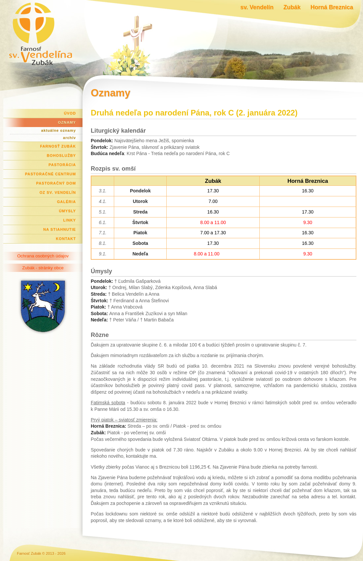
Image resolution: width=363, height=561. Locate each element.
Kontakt (66, 239)
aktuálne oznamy (58, 130)
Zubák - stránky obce (42, 267)
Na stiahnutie (59, 229)
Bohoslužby (61, 155)
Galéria (66, 202)
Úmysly (67, 211)
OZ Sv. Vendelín (58, 192)
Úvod (70, 113)
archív (69, 138)
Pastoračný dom (56, 183)
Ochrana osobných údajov (43, 255)
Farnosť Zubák (58, 146)
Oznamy (67, 122)
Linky (69, 220)
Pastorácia (62, 165)
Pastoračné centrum (50, 174)
